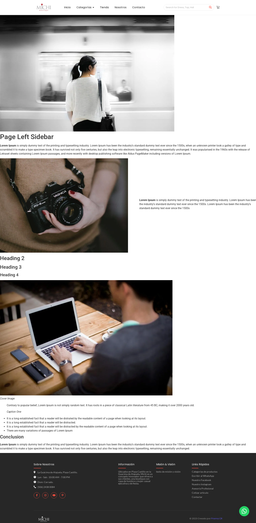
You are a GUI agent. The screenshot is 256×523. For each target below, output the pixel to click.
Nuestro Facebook (201, 480)
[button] (244, 511)
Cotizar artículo (200, 492)
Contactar (197, 496)
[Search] (185, 7)
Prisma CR (216, 518)
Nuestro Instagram (201, 484)
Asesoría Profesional (203, 488)
